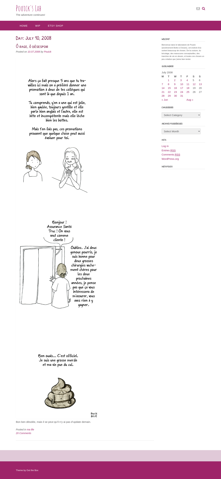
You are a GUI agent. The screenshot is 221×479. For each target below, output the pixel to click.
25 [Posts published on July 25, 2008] (187, 91)
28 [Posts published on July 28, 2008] (163, 95)
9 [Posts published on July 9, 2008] (174, 84)
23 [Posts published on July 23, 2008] (175, 91)
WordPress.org (170, 158)
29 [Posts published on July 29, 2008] (169, 95)
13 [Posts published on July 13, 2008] (200, 84)
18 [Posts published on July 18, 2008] (187, 87)
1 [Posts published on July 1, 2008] (168, 80)
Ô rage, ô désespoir (32, 46)
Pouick (47, 51)
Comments (171, 154)
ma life (30, 429)
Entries (169, 150)
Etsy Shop (55, 25)
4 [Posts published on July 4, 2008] (187, 80)
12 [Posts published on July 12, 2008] (194, 84)
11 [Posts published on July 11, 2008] (187, 84)
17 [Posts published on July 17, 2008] (181, 87)
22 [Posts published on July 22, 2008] (169, 91)
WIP (37, 25)
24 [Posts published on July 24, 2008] (181, 91)
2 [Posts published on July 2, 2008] (174, 80)
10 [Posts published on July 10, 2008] (181, 84)
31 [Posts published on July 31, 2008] (181, 95)
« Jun (165, 99)
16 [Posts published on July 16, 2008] (175, 87)
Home (24, 25)
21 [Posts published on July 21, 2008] (163, 91)
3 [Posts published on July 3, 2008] (181, 80)
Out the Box (32, 470)
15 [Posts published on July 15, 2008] (169, 87)
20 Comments (23, 433)
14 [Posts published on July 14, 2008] (163, 87)
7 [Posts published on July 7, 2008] (162, 84)
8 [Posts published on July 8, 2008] (168, 84)
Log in (165, 146)
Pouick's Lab (28, 8)
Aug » (189, 99)
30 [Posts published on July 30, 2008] (175, 95)
